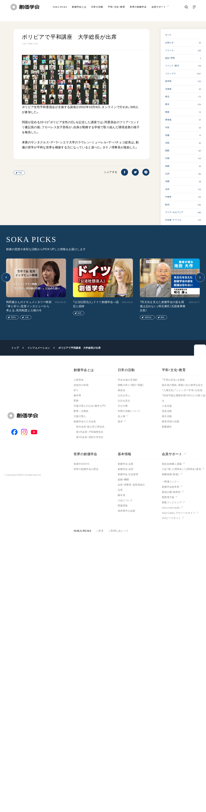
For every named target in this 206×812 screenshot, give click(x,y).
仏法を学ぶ (124, 395)
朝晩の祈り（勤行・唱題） (131, 385)
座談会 (121, 390)
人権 (26, 317)
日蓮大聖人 (80, 416)
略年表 (121, 495)
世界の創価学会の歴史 (86, 469)
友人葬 (121, 416)
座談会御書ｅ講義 (172, 464)
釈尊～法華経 (81, 411)
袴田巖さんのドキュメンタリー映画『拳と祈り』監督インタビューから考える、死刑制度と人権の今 (28, 306)
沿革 (120, 490)
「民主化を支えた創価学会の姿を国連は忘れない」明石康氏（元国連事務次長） (162, 306)
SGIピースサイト (171, 518)
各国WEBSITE (81, 464)
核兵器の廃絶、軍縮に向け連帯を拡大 (182, 385)
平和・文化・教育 (116, 11)
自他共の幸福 (81, 385)
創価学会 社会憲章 (128, 474)
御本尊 (77, 395)
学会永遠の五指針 (128, 380)
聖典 (76, 400)
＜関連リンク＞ (170, 481)
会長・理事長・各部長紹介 (131, 484)
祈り (76, 390)
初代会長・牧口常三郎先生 (90, 426)
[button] (6, 277)
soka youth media (171, 507)
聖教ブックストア (172, 502)
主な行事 (123, 406)
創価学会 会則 (125, 469)
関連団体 (123, 505)
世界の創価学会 (138, 11)
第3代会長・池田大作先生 (89, 437)
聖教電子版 (168, 497)
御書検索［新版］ (170, 474)
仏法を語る (124, 400)
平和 (20, 173)
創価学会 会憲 (125, 464)
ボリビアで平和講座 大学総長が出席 (79, 347)
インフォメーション (38, 347)
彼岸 (120, 421)
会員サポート (174, 454)
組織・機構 (123, 479)
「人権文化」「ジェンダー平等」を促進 (182, 390)
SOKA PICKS (60, 11)
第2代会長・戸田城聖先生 (89, 432)
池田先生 (148, 317)
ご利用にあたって (118, 531)
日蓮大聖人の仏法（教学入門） (90, 406)
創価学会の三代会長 (85, 421)
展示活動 (167, 416)
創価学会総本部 (170, 487)
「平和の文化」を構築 (173, 380)
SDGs (13, 317)
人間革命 (79, 380)
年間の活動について (129, 411)
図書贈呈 (167, 426)
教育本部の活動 (170, 421)
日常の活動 (97, 11)
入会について (125, 500)
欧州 (79, 313)
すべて (168, 35)
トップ (15, 347)
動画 (162, 317)
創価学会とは (79, 11)
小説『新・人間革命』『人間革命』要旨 (181, 469)
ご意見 (100, 531)
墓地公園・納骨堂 (171, 492)
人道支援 (167, 406)
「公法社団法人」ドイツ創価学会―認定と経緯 (96, 304)
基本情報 (124, 454)
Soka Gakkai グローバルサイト (178, 513)
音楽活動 (167, 411)
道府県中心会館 (126, 511)
